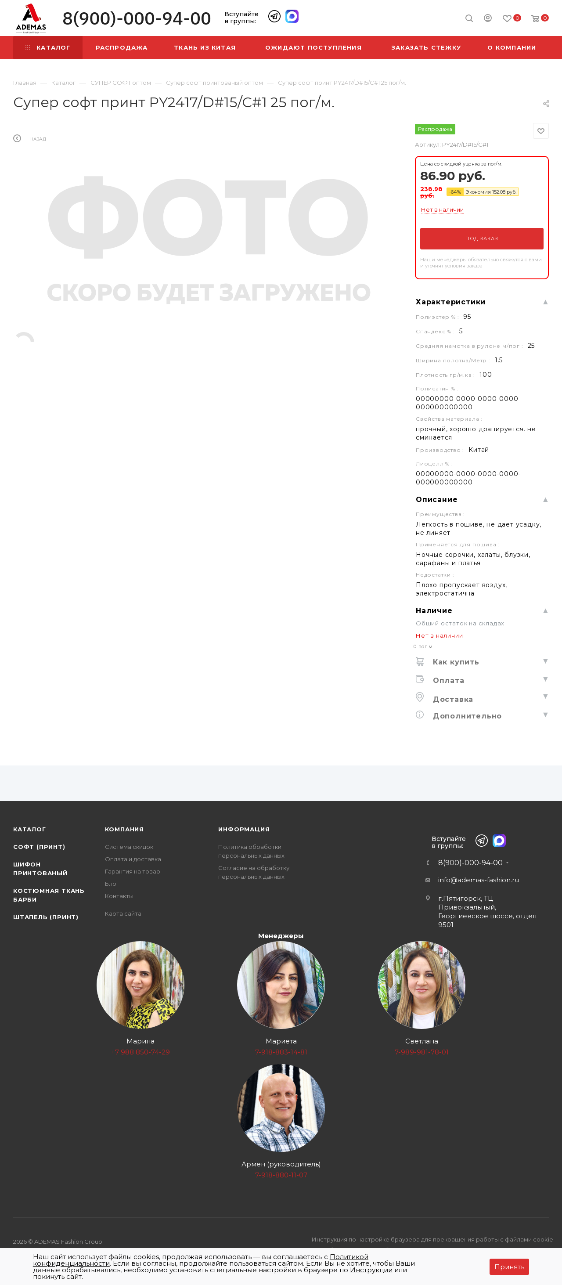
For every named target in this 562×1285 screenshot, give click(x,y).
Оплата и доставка (133, 859)
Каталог (29, 829)
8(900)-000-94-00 (136, 18)
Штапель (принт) (46, 916)
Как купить (454, 662)
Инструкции (371, 1270)
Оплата (447, 680)
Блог (112, 883)
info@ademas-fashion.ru (478, 880)
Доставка (451, 699)
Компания (124, 829)
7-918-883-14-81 (281, 1052)
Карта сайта (123, 913)
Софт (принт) (39, 846)
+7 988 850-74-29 (140, 1052)
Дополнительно (466, 716)
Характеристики (451, 302)
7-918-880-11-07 (281, 1175)
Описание (437, 499)
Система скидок (129, 846)
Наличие (434, 610)
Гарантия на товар (132, 871)
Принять (509, 1267)
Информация (244, 829)
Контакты (119, 895)
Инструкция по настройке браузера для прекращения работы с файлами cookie (432, 1239)
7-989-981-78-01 (422, 1052)
